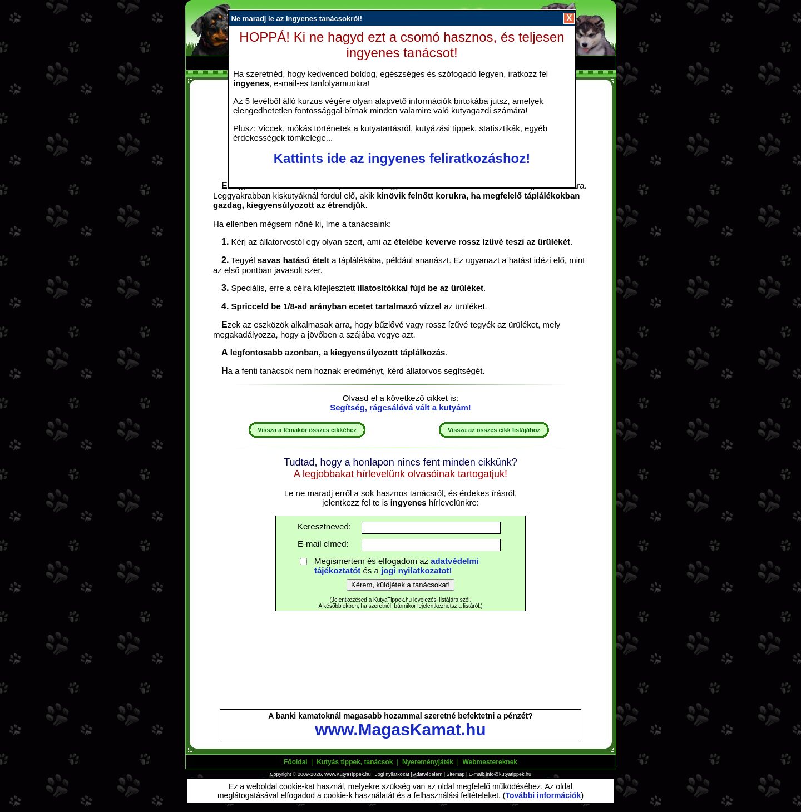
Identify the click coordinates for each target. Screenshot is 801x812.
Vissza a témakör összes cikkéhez (307, 430)
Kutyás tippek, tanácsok (355, 762)
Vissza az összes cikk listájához (494, 430)
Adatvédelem (428, 774)
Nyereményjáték (427, 762)
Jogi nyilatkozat (392, 774)
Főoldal (296, 762)
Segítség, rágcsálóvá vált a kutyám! (400, 407)
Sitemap (455, 774)
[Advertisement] (400, 665)
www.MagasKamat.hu (400, 729)
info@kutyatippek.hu (508, 774)
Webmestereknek (489, 762)
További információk (543, 795)
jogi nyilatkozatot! (416, 570)
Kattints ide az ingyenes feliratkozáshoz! (402, 158)
